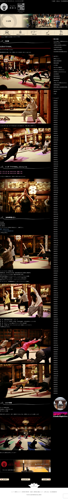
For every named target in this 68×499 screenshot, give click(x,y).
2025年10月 (56, 113)
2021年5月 (56, 229)
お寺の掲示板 (56, 73)
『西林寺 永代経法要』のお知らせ (60, 45)
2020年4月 (56, 257)
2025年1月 (56, 133)
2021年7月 (56, 225)
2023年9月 (56, 168)
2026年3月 (56, 102)
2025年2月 (56, 131)
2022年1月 (56, 211)
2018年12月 (56, 292)
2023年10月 (56, 166)
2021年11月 (56, 216)
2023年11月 (56, 163)
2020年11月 (56, 242)
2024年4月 (56, 153)
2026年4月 (56, 100)
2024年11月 (56, 137)
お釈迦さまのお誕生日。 (58, 49)
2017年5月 (56, 334)
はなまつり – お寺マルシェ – (59, 69)
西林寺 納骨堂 (56, 62)
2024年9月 (56, 142)
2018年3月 (56, 312)
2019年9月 (56, 273)
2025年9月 (56, 115)
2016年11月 (56, 347)
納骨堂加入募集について (61, 32)
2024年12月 (56, 135)
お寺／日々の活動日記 (58, 67)
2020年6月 (56, 253)
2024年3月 (56, 155)
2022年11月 (56, 190)
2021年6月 (56, 227)
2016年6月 (56, 358)
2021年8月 (56, 222)
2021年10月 (56, 218)
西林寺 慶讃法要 (57, 78)
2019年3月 (56, 286)
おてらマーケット (57, 89)
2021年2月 (56, 235)
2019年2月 (56, 288)
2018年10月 (56, 297)
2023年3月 (56, 181)
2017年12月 (56, 318)
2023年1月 (56, 185)
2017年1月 (56, 342)
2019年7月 (56, 277)
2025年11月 (56, 111)
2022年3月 (56, 207)
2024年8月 (56, 144)
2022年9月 (56, 194)
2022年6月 (56, 201)
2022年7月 (56, 198)
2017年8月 (56, 327)
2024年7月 (56, 146)
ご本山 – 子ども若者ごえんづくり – (60, 82)
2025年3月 (56, 128)
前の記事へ (4, 479)
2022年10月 (56, 192)
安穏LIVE (55, 91)
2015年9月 (56, 377)
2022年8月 (56, 196)
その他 (55, 93)
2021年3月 (56, 233)
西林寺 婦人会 (56, 80)
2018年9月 (56, 299)
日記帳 (53, 1)
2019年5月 (56, 281)
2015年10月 (56, 375)
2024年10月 (56, 139)
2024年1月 (56, 159)
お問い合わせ (46, 491)
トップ (7, 32)
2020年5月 (56, 255)
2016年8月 (56, 353)
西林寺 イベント (57, 58)
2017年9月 (56, 325)
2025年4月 (56, 126)
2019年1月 (56, 290)
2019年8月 (56, 275)
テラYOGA (10, 36)
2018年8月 (56, 301)
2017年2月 (56, 340)
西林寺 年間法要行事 (57, 60)
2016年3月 (56, 364)
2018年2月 (56, 314)
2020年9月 (56, 246)
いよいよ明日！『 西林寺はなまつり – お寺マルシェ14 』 (61, 42)
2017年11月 (56, 321)
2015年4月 (56, 388)
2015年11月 (56, 373)
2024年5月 (56, 150)
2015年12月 (56, 371)
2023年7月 (56, 172)
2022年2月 (56, 209)
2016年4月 (56, 362)
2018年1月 (56, 316)
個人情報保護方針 (64, 1)
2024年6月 (56, 148)
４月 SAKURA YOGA (58, 47)
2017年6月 (56, 332)
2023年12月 (56, 161)
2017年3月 (56, 338)
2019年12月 (56, 266)
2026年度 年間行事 (34, 32)
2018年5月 (56, 308)
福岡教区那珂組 (56, 84)
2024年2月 (56, 157)
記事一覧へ (25, 479)
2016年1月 (56, 369)
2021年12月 (56, 214)
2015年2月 (56, 393)
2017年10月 (56, 323)
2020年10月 (56, 244)
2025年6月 (56, 122)
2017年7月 (56, 329)
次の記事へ (46, 479)
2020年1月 (56, 264)
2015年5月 (56, 386)
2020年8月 (56, 249)
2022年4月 (56, 205)
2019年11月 (56, 268)
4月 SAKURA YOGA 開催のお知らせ (60, 51)
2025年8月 (56, 118)
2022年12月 (56, 187)
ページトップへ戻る (34, 485)
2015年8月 (56, 380)
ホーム (2, 36)
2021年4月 (56, 231)
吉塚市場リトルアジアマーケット (60, 71)
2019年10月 (56, 270)
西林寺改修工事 (56, 76)
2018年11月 (56, 294)
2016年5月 (56, 360)
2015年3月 (56, 390)
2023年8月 (56, 170)
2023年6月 (56, 174)
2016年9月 (56, 351)
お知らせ (58, 1)
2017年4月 (56, 336)
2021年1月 (56, 238)
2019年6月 (56, 279)
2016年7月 (56, 356)
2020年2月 (56, 262)
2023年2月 (56, 183)
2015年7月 (56, 382)
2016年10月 (56, 349)
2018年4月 (56, 310)
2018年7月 (56, 303)
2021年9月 (56, 220)
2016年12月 (56, 345)
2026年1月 (56, 107)
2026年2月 (56, 104)
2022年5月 (56, 203)
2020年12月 (56, 240)
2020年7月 (56, 251)
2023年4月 (56, 179)
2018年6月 (56, 305)
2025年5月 (56, 124)
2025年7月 (56, 120)
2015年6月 (56, 384)
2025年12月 (56, 109)
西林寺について (20, 32)
